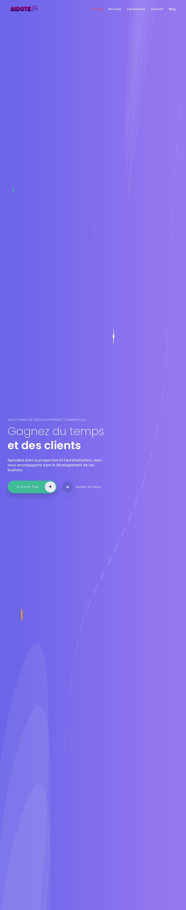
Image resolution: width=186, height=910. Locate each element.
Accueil (97, 9)
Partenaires (136, 9)
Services (115, 9)
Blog (172, 9)
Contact (157, 9)
